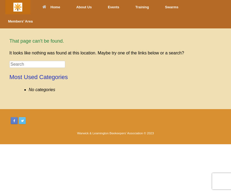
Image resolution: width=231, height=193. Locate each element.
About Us (84, 7)
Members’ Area (20, 21)
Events (113, 7)
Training (142, 7)
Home (51, 7)
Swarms (171, 7)
